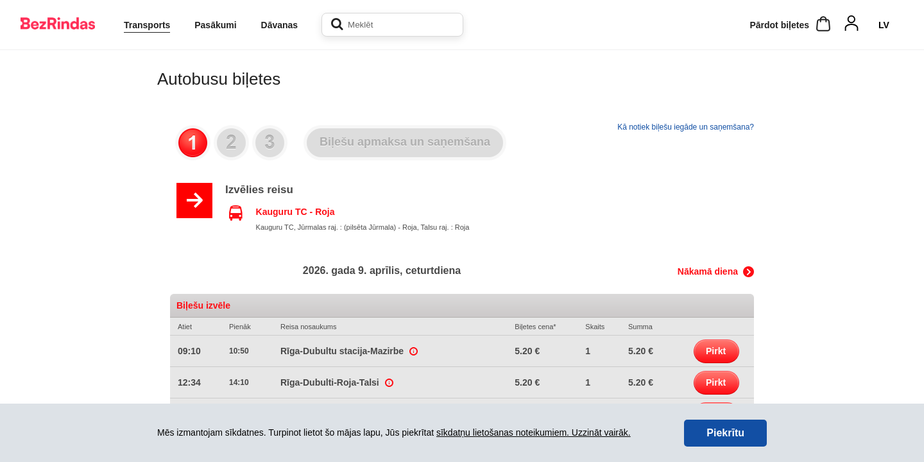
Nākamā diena (708, 271)
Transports (147, 25)
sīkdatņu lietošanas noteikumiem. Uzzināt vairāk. (533, 432)
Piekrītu (725, 432)
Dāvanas (279, 25)
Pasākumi (215, 25)
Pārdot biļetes (779, 25)
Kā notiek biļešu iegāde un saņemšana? (685, 127)
